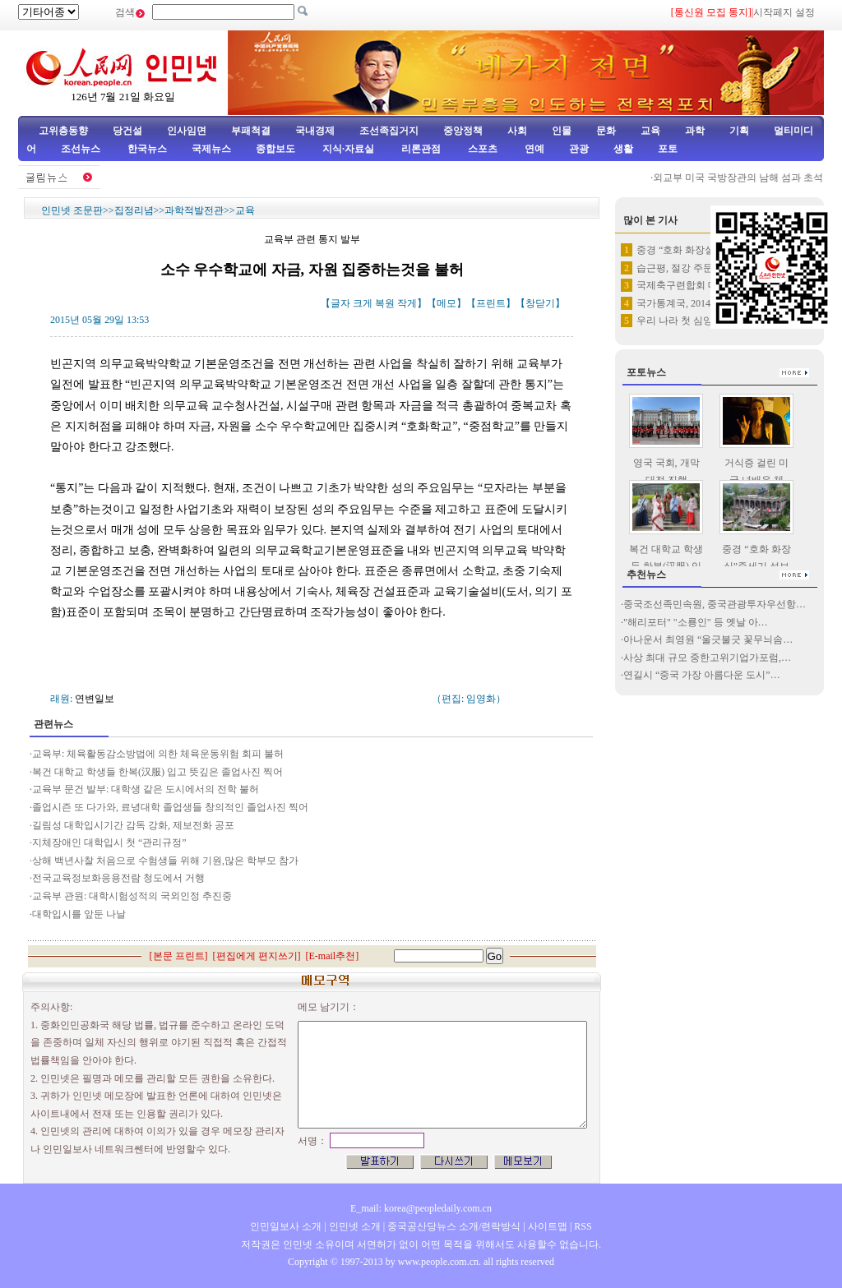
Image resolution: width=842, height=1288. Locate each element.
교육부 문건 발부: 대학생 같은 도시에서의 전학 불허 (145, 789)
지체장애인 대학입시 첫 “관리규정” (109, 842)
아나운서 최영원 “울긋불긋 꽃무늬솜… (708, 639)
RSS (582, 1226)
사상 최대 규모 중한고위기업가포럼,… (707, 657)
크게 (362, 303)
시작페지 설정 (784, 12)
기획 (739, 130)
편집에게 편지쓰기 (257, 956)
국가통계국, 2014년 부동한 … (700, 303)
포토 (668, 149)
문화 (606, 130)
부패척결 (251, 130)
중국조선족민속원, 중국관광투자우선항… (714, 604)
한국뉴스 (147, 149)
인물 (561, 130)
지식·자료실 (349, 149)
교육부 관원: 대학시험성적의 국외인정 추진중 (132, 896)
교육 (650, 130)
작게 (407, 303)
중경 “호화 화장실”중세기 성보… (708, 250)
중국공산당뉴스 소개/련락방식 (453, 1226)
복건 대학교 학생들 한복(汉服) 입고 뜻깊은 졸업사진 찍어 (157, 772)
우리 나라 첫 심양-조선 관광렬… (707, 320)
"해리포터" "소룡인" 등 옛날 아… (695, 622)
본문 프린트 (179, 956)
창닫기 (540, 303)
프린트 (491, 303)
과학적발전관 (194, 210)
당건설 (127, 130)
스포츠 (481, 149)
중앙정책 (463, 130)
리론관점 (421, 149)
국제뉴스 (211, 149)
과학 (695, 130)
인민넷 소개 (353, 1226)
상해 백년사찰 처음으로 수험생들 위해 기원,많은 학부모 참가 (165, 860)
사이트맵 (547, 1226)
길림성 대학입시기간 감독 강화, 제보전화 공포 (133, 825)
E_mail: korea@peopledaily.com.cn (421, 1208)
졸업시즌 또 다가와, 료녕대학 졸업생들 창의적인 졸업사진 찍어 (170, 807)
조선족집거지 (389, 130)
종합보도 (275, 149)
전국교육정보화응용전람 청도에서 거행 (118, 878)
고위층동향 (63, 130)
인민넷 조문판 (72, 210)
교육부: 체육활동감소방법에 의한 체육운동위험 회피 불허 (158, 753)
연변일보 (94, 698)
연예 (533, 149)
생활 (623, 149)
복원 (385, 303)
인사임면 (186, 130)
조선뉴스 (82, 149)
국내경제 (315, 130)
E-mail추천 (332, 956)
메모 (446, 303)
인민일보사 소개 (286, 1226)
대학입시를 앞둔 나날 (79, 914)
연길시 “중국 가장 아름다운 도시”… (701, 675)
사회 (517, 130)
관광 (579, 149)
